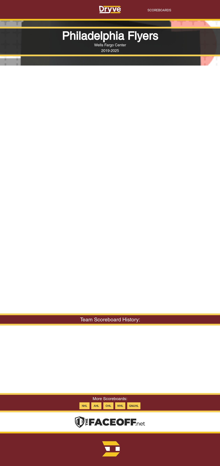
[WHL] (120, 405)
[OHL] (108, 405)
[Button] (110, 9)
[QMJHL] (133, 405)
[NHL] (84, 405)
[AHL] (96, 405)
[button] (110, 129)
